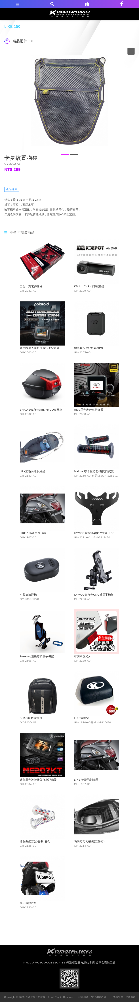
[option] (69, 100)
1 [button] (65, 154)
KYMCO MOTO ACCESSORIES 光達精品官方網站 (69, 13)
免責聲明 (118, 997)
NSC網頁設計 (98, 997)
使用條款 (131, 997)
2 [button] (74, 154)
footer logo (69, 952)
